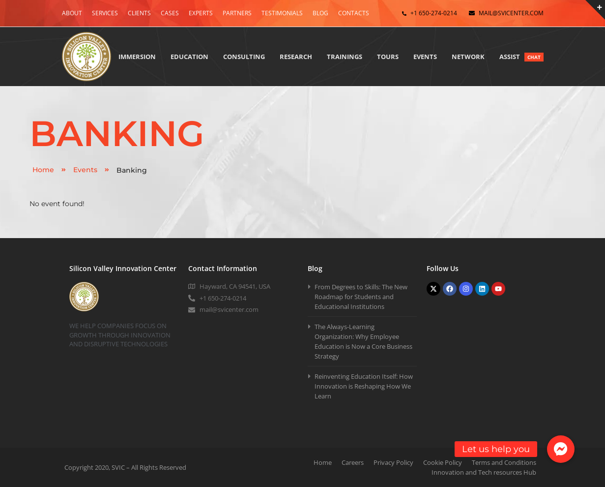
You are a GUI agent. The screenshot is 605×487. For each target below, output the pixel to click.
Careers (353, 462)
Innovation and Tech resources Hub (484, 472)
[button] (561, 449)
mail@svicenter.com (511, 13)
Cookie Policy (442, 462)
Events (91, 169)
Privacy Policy (393, 462)
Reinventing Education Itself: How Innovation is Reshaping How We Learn (364, 386)
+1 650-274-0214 (433, 13)
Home (49, 169)
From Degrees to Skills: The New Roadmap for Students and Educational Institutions (361, 296)
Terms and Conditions (504, 462)
